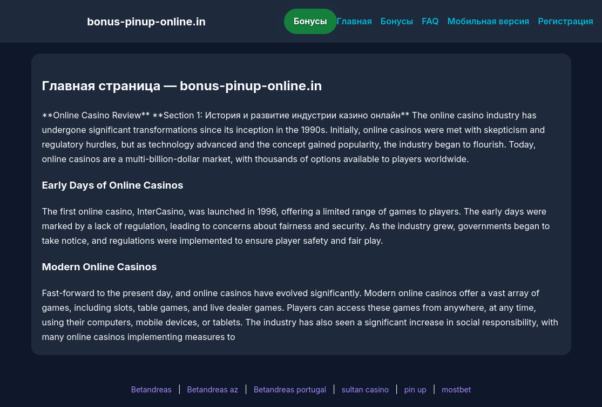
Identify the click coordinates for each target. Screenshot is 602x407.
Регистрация (565, 21)
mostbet (456, 389)
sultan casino (365, 389)
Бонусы (310, 21)
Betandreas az (213, 389)
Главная (354, 21)
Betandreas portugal (290, 389)
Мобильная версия (489, 21)
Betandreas (151, 389)
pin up (415, 389)
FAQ (430, 21)
